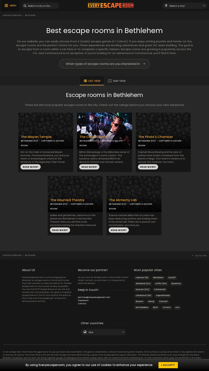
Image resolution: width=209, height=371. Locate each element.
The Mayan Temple (36, 137)
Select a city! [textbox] (177, 5)
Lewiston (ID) (142, 277)
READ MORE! (30, 166)
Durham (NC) (142, 289)
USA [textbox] (91, 332)
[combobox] (184, 6)
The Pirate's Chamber (155, 137)
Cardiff (171, 277)
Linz (177, 307)
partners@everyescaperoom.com (94, 297)
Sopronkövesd (163, 295)
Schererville (160, 289)
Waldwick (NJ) (143, 283)
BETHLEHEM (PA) (29, 140)
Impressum (83, 300)
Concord (163, 301)
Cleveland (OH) (143, 295)
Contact (82, 303)
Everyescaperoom (12, 15)
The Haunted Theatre (67, 200)
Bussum (139, 301)
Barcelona (158, 277)
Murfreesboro (142, 307)
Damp (151, 301)
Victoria (167, 307)
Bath (155, 307)
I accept (168, 365)
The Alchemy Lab (123, 200)
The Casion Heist (93, 137)
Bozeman (176, 283)
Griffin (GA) (161, 283)
